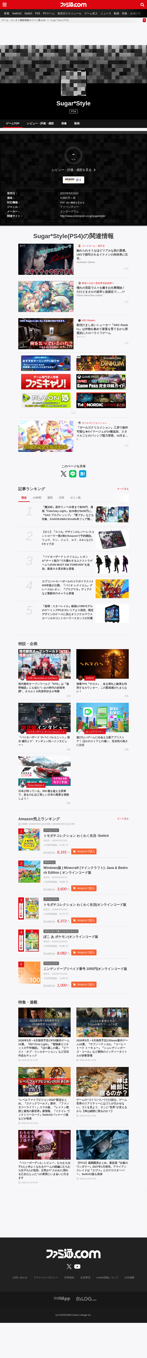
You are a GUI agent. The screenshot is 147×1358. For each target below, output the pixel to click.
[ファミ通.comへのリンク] (73, 4)
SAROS (90, 681)
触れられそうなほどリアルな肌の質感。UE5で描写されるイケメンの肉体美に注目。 (102, 258)
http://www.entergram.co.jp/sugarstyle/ (82, 219)
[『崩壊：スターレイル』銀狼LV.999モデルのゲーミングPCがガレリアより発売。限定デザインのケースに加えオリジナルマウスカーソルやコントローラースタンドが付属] (112, 616)
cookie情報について (105, 1313)
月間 (61, 500)
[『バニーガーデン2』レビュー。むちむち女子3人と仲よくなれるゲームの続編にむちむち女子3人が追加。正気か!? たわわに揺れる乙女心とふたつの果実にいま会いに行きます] (44, 1177)
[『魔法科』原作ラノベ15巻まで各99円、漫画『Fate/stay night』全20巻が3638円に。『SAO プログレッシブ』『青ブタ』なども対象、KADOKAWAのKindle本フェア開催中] (112, 517)
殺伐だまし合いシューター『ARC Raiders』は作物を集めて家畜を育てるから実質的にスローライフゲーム (103, 332)
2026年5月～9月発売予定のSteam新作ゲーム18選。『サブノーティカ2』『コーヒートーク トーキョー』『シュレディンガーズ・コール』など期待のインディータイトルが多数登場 (102, 1076)
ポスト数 (75, 500)
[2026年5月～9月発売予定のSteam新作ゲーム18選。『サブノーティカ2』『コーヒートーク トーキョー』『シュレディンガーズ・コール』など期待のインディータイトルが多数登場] (102, 1049)
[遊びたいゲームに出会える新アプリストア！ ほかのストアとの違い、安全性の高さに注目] (102, 726)
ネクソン (81, 341)
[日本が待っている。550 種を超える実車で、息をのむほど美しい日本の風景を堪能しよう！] (44, 781)
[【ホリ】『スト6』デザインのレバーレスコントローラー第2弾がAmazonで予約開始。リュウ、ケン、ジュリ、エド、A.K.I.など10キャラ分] (112, 542)
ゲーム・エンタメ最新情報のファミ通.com (24, 20)
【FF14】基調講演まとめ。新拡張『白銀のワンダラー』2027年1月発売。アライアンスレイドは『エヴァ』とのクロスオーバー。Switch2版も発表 (102, 1204)
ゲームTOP (12, 124)
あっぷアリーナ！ (95, 740)
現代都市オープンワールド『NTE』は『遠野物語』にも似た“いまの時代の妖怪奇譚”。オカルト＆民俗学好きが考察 (44, 694)
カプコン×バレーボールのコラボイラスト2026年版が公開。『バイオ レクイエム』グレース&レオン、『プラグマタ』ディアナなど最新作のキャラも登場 (67, 590)
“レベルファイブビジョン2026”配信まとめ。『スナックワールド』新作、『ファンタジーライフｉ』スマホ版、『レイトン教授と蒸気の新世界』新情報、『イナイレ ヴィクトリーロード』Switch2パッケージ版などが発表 (44, 1140)
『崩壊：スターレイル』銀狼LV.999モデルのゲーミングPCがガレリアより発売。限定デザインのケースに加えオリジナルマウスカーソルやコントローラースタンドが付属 (67, 615)
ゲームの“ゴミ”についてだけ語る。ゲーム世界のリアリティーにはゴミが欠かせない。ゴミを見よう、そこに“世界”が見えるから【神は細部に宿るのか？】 (102, 1138)
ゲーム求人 (97, 13)
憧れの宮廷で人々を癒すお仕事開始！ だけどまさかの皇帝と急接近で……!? (103, 293)
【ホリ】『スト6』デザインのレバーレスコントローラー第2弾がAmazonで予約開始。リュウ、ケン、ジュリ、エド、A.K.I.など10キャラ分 (68, 540)
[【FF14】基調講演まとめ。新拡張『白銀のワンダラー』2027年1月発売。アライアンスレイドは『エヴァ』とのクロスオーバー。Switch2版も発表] (102, 1177)
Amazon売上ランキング (39, 831)
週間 (50, 500)
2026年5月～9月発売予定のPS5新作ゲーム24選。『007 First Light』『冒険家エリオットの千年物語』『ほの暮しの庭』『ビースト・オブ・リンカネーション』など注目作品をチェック (44, 1076)
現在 (24, 500)
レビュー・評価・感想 (40, 124)
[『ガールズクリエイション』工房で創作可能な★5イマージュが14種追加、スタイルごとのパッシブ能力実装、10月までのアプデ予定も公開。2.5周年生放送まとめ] (46, 439)
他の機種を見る (74, 205)
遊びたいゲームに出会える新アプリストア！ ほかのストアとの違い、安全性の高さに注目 (102, 751)
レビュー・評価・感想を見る (72, 173)
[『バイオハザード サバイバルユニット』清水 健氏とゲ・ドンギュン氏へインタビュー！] (44, 726)
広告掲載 (126, 1313)
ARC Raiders (88, 323)
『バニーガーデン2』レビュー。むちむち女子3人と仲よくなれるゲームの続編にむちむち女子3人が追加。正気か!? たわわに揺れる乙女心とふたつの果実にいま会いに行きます (43, 1204)
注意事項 (84, 1313)
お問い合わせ (23, 1313)
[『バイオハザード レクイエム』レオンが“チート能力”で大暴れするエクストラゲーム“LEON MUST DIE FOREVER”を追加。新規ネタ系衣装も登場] (112, 567)
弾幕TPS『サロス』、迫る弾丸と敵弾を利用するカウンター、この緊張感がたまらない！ (102, 691)
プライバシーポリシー (47, 1313)
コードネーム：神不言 (93, 249)
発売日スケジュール (75, 13)
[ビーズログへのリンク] (86, 1333)
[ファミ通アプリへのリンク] (62, 1333)
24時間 (37, 500)
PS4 (73, 111)
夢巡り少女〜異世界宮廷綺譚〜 (98, 286)
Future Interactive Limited (89, 299)
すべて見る (123, 492)
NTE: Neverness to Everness (42, 681)
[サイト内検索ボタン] (142, 4)
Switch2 (18, 13)
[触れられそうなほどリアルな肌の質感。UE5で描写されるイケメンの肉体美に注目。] (46, 262)
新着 (7, 13)
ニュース (113, 13)
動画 (125, 13)
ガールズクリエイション (94, 426)
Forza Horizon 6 (36, 795)
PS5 (40, 13)
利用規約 (69, 1313)
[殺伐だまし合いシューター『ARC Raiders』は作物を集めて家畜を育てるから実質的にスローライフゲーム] (46, 336)
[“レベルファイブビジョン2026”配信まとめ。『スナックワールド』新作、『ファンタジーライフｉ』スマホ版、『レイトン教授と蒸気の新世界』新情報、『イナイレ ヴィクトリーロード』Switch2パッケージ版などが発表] (44, 1111)
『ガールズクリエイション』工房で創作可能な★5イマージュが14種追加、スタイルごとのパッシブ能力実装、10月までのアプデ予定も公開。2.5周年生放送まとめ (103, 435)
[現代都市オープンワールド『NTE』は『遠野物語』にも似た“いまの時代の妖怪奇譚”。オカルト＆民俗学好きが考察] (44, 667)
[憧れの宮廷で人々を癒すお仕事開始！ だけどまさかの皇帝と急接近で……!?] (46, 299)
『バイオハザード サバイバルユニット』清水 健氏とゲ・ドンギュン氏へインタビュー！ (43, 751)
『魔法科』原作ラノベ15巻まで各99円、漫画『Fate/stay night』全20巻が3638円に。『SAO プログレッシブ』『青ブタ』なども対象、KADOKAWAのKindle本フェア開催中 (68, 516)
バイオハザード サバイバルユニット (46, 740)
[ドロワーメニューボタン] (4, 4)
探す (79, 182)
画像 (64, 124)
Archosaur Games (86, 266)
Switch (31, 13)
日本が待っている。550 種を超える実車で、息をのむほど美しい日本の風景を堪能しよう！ (44, 806)
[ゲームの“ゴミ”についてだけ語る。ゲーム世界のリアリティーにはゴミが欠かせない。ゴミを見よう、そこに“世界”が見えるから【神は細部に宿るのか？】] (102, 1111)
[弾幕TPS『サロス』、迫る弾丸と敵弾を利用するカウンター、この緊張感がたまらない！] (102, 667)
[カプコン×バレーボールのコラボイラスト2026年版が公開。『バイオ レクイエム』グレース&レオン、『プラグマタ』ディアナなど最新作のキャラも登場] (112, 591)
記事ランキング (31, 492)
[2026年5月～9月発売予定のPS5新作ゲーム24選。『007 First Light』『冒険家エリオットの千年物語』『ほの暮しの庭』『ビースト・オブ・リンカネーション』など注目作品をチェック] (44, 1049)
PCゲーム (53, 13)
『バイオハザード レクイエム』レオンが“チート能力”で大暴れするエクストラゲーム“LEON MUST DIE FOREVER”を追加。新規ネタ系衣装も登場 (67, 565)
